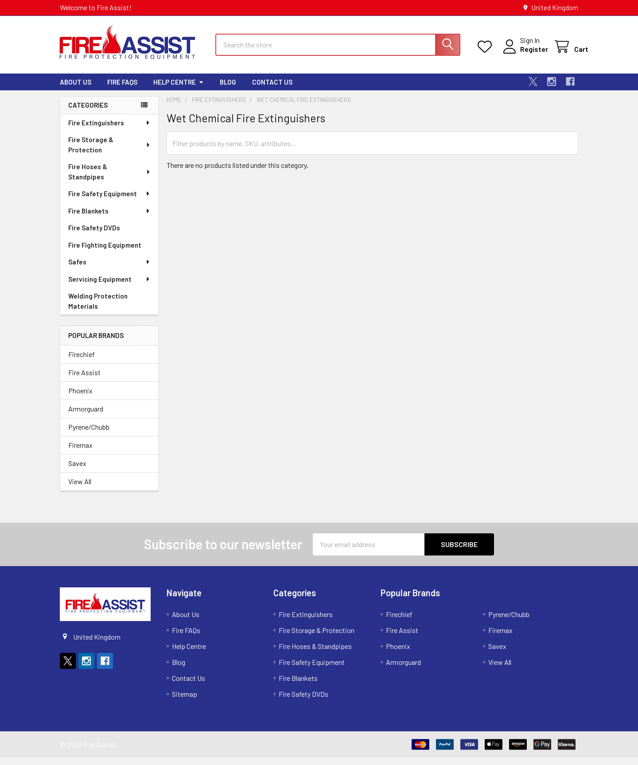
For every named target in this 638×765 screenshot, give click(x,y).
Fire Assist (84, 380)
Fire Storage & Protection (109, 152)
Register (524, 54)
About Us (75, 89)
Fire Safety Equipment (109, 201)
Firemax (80, 452)
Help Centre (178, 89)
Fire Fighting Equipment (104, 252)
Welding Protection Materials (98, 308)
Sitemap (184, 701)
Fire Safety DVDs (94, 235)
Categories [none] (88, 112)
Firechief (81, 361)
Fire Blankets (109, 218)
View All (79, 489)
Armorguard (85, 416)
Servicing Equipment (109, 287)
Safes (109, 269)
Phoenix (80, 398)
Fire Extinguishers (109, 130)
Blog (228, 89)
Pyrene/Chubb (88, 434)
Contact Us (272, 89)
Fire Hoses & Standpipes (109, 179)
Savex (77, 470)
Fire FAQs (122, 89)
